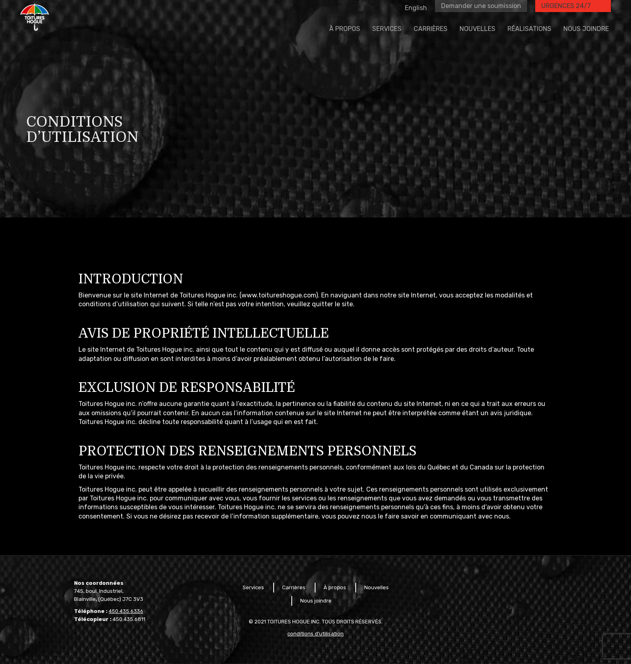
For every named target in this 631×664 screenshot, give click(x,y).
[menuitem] (344, 47)
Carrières (293, 587)
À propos (335, 587)
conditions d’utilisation (315, 634)
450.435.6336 (126, 611)
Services (253, 587)
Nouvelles (376, 587)
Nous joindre (316, 601)
